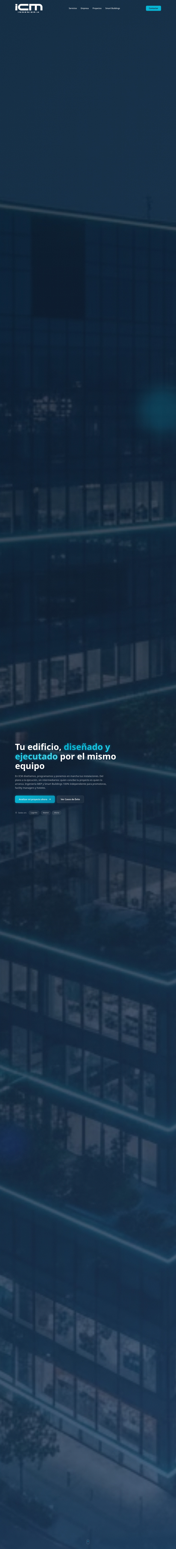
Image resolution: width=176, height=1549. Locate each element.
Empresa (88, 9)
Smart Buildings (116, 9)
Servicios (76, 9)
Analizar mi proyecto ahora (35, 800)
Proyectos (100, 9)
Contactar (153, 9)
